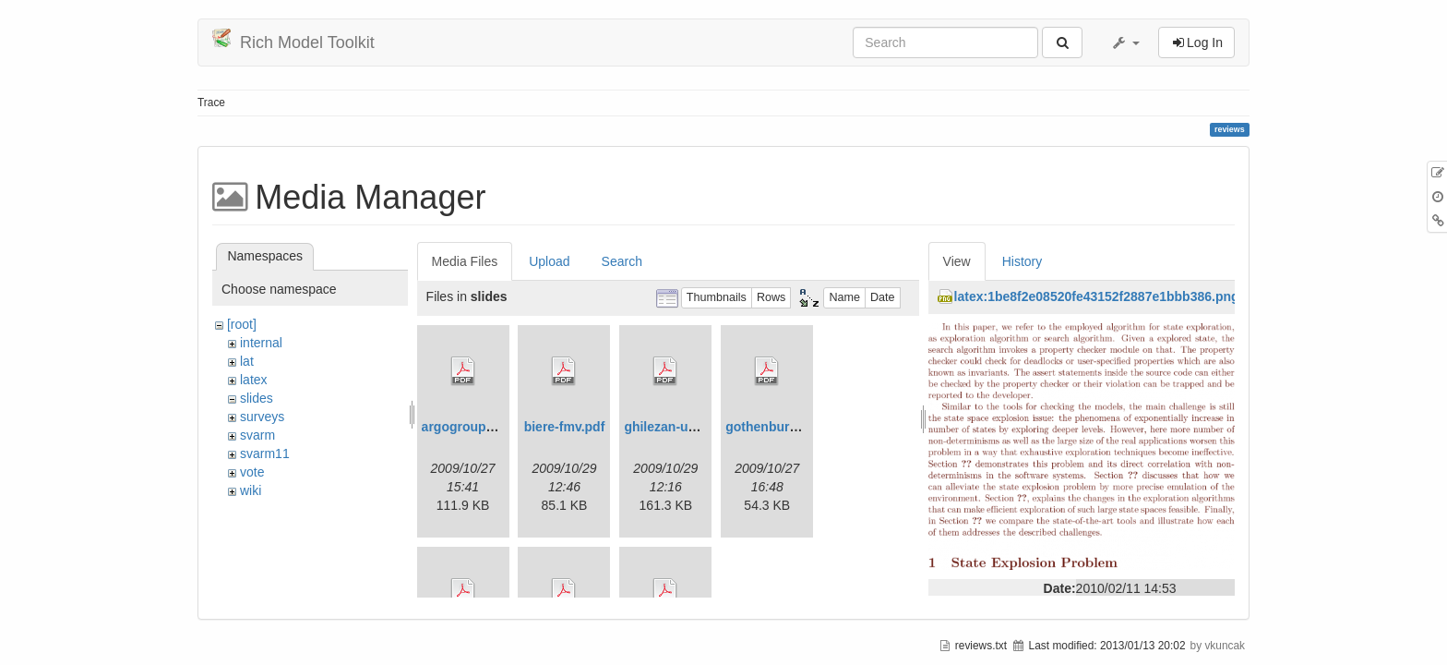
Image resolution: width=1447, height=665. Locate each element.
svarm (257, 435)
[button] (1125, 42)
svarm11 (265, 453)
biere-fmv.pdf (564, 426)
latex (254, 379)
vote (252, 472)
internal (261, 342)
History (1022, 261)
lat (247, 361)
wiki (250, 490)
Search (622, 261)
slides (256, 398)
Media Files (465, 261)
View (957, 261)
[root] (242, 324)
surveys (262, 416)
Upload (549, 261)
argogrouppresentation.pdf (505, 426)
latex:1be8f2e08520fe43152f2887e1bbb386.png (1096, 296)
